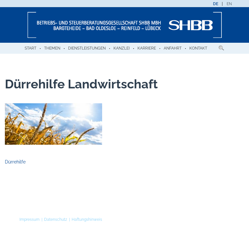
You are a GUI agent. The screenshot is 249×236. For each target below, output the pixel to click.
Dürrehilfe (15, 161)
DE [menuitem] (215, 4)
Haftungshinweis (87, 219)
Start (30, 48)
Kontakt (198, 48)
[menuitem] (215, 4)
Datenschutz (55, 219)
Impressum (29, 219)
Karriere (146, 48)
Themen (52, 48)
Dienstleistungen (87, 48)
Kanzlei (121, 48)
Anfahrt (173, 48)
